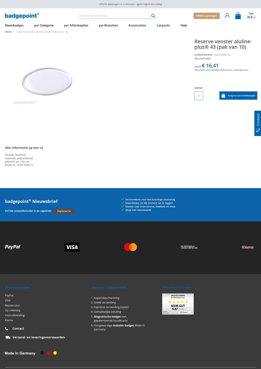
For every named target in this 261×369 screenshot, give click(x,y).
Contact (18, 328)
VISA (7, 300)
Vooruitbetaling (15, 315)
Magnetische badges (107, 316)
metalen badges (123, 325)
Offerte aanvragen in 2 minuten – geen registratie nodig (130, 4)
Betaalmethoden (17, 287)
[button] (251, 17)
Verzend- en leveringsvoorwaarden (38, 337)
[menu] (128, 24)
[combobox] (116, 16)
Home (8, 31)
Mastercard (12, 305)
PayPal (9, 295)
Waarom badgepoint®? (109, 287)
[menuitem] (14, 25)
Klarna (9, 320)
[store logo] (22, 16)
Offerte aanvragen (206, 15)
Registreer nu (64, 211)
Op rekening (12, 310)
